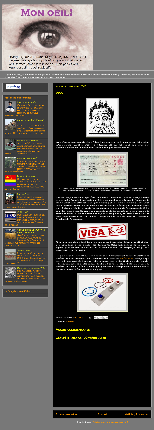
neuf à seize (126, 258)
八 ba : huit (22, 211)
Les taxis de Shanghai (27, 140)
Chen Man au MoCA (26, 102)
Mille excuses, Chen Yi (27, 158)
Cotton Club (23, 194)
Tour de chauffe (25, 250)
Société (70, 321)
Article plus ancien (137, 414)
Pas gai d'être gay (26, 176)
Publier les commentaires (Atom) (110, 422)
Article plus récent (68, 414)
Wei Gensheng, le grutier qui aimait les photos (31, 231)
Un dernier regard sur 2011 (31, 268)
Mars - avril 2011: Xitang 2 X (31, 121)
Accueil (102, 414)
